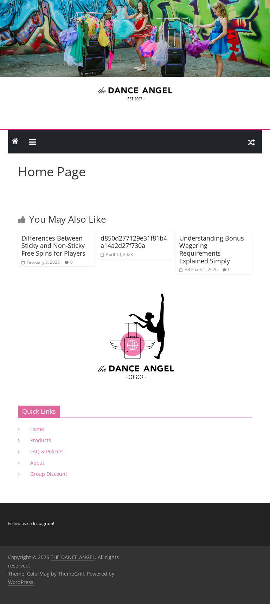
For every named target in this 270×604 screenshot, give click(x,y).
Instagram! (43, 523)
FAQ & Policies (47, 451)
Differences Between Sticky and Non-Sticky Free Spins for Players (53, 245)
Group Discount (48, 474)
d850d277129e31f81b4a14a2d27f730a (134, 242)
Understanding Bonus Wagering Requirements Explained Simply (211, 249)
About (37, 462)
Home (37, 429)
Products (40, 440)
